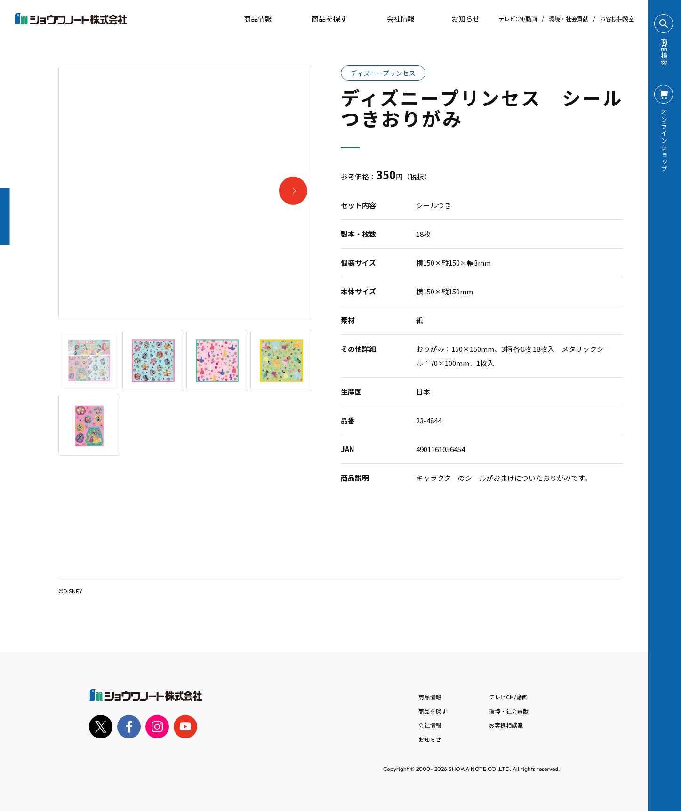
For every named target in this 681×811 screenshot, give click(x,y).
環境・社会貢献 (568, 19)
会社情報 (429, 725)
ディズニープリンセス (383, 73)
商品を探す (321, 18)
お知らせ (459, 18)
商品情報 (429, 697)
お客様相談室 (617, 19)
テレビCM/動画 (517, 19)
